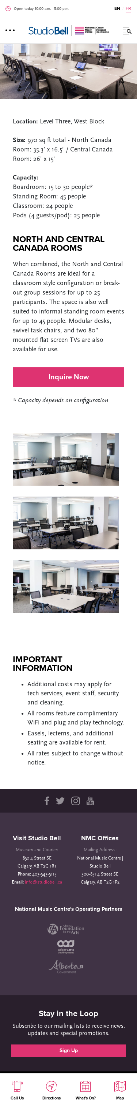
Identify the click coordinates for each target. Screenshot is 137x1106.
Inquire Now (69, 377)
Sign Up (69, 1050)
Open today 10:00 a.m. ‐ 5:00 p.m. (41, 9)
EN (117, 8)
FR (128, 8)
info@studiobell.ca (43, 882)
